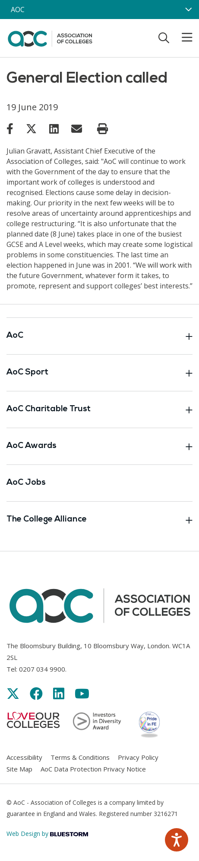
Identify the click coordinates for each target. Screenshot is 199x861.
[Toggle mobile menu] (182, 38)
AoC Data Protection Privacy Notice (93, 769)
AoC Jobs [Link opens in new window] (26, 483)
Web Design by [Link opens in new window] (47, 833)
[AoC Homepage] (49, 37)
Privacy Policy (138, 757)
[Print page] (103, 129)
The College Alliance (99, 519)
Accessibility (24, 757)
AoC (99, 336)
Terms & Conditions (80, 757)
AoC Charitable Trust (99, 409)
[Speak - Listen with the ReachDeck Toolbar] (176, 839)
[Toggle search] (163, 38)
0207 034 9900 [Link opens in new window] (42, 669)
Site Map (19, 769)
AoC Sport (99, 372)
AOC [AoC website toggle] (18, 9)
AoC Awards (99, 446)
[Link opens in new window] (9, 128)
